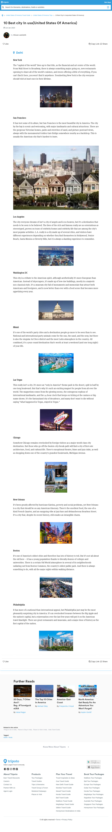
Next (97, 697)
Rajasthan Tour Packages (93, 798)
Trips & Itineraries (38, 784)
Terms (58, 820)
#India (10, 737)
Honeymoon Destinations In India (68, 811)
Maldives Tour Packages (93, 778)
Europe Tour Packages (92, 784)
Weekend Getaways (39, 791)
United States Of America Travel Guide (18, 15)
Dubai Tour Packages (92, 788)
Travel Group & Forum (40, 788)
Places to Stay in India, (25, 730)
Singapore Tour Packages (93, 804)
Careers (6, 781)
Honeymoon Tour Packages (94, 808)
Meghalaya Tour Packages (94, 794)
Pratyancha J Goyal (66, 706)
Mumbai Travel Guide (64, 788)
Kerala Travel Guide (63, 794)
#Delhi (6, 737)
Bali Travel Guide (62, 798)
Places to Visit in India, (40, 730)
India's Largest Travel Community (14, 765)
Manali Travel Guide (63, 791)
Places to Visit (37, 794)
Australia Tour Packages (93, 801)
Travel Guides (37, 781)
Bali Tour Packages (91, 781)
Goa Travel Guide (62, 781)
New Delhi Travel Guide (64, 784)
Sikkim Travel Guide (63, 808)
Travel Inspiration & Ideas (65, 778)
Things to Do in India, (10, 730)
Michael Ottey (43, 706)
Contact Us (8, 784)
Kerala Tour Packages (92, 791)
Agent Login (8, 791)
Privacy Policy (67, 820)
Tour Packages (37, 778)
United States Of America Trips (42, 15)
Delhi (18, 52)
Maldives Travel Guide (64, 801)
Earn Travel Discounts (12, 778)
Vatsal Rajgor (21, 712)
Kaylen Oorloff (86, 712)
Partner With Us (9, 788)
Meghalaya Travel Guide (65, 804)
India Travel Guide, (54, 730)
